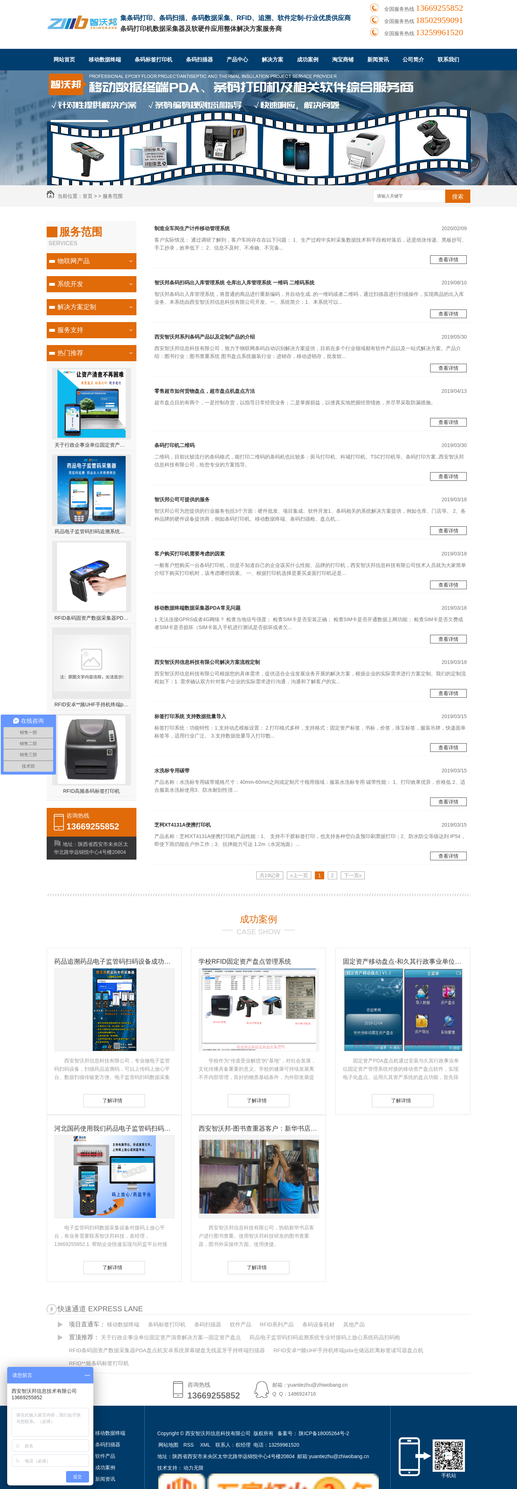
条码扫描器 (199, 59)
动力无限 (193, 1468)
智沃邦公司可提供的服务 (182, 499)
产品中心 (237, 59)
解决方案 (272, 59)
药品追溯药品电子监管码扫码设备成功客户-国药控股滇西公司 (114, 961)
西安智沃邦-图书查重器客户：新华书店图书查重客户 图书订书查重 (258, 1128)
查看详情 (448, 259)
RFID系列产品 (277, 1324)
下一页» (353, 875)
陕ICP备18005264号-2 (324, 1433)
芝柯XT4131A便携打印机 (182, 825)
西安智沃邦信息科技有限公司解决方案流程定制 (207, 662)
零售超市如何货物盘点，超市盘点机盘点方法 (204, 391)
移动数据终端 (105, 59)
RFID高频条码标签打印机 (91, 791)
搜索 (458, 197)
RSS (189, 1445)
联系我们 (448, 59)
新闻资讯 (378, 59)
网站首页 (64, 59)
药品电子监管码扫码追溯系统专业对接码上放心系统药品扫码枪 (92, 531)
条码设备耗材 (318, 1324)
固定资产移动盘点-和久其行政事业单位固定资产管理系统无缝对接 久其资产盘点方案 (403, 961)
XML (205, 1445)
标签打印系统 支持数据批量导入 (190, 716)
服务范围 (113, 196)
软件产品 (240, 1324)
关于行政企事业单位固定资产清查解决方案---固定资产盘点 (92, 445)
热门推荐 (70, 353)
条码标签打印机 (153, 59)
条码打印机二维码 (174, 445)
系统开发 (70, 284)
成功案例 (307, 59)
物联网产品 (73, 261)
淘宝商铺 (343, 59)
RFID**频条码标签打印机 (99, 1363)
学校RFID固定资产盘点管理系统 (245, 961)
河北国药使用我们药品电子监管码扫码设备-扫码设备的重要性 (114, 1128)
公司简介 (413, 59)
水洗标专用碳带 (172, 770)
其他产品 (354, 1324)
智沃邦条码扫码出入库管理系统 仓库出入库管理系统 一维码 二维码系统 (234, 282)
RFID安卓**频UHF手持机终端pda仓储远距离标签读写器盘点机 (92, 704)
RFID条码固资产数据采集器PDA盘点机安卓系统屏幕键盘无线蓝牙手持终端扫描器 (92, 618)
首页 (88, 196)
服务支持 (70, 330)
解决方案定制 (76, 307)
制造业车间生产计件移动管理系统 (192, 228)
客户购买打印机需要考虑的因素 (189, 554)
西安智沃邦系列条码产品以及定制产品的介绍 (204, 337)
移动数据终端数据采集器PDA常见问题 (197, 608)
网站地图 (168, 1445)
